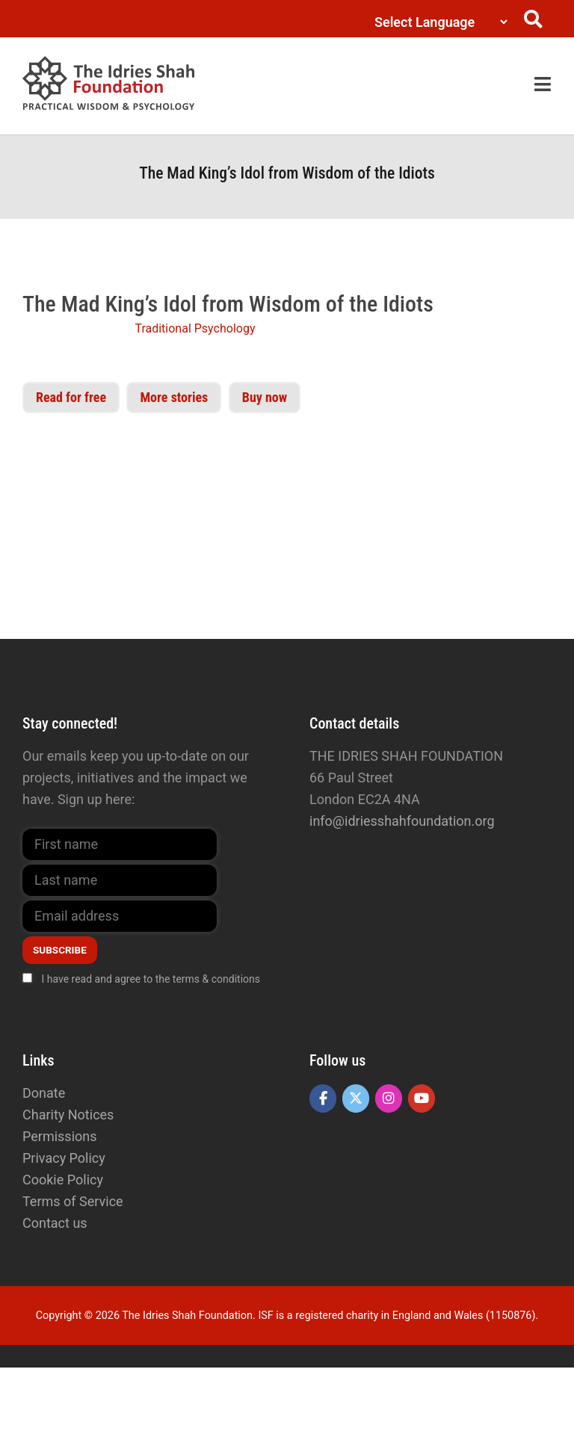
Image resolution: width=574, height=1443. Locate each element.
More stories (174, 397)
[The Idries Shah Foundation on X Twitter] (355, 1098)
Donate (43, 1093)
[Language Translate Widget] (437, 22)
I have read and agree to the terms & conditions (150, 979)
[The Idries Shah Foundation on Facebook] (322, 1098)
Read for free (71, 397)
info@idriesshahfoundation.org (402, 821)
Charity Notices (68, 1114)
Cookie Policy (62, 1179)
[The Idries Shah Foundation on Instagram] (388, 1098)
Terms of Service (72, 1201)
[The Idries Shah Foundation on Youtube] (421, 1098)
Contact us (54, 1223)
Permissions (59, 1136)
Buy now (264, 397)
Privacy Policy (63, 1158)
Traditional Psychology (195, 328)
